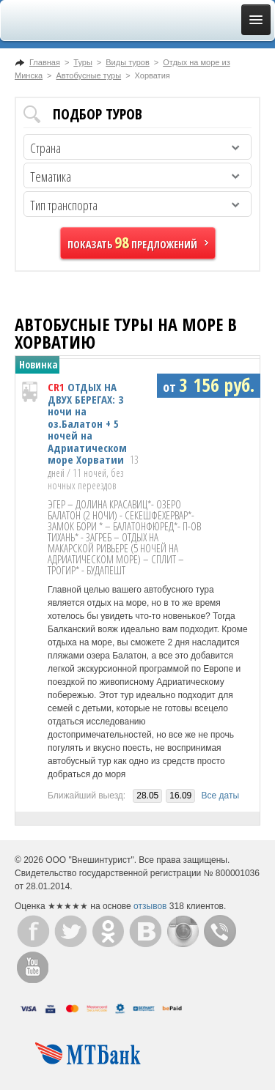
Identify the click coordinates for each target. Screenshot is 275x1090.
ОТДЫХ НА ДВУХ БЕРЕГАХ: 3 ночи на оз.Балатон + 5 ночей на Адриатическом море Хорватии (87, 423)
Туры (82, 62)
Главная (44, 62)
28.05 (147, 795)
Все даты (221, 795)
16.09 (180, 795)
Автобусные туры (89, 75)
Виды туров (127, 62)
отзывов (149, 906)
